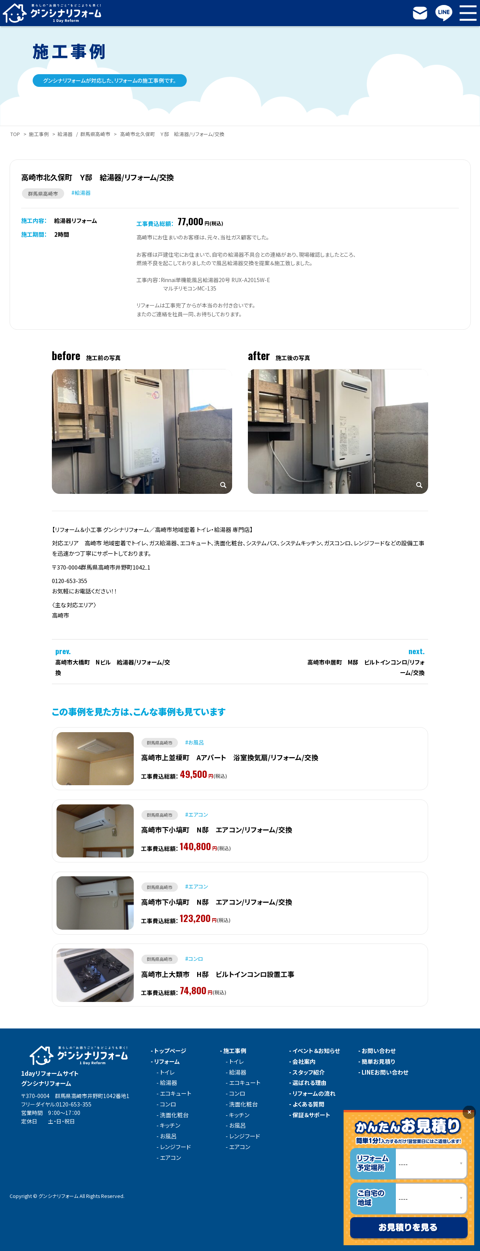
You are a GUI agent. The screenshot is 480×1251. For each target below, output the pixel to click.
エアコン (170, 1157)
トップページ (170, 1051)
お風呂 (168, 1136)
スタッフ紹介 (308, 1072)
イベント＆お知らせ (316, 1051)
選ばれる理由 (309, 1083)
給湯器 (65, 134)
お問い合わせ (379, 1051)
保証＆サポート (311, 1115)
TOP (15, 134)
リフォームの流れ (314, 1093)
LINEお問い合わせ (385, 1072)
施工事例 (39, 134)
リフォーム (167, 1061)
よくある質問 (308, 1104)
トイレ (167, 1072)
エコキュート (175, 1093)
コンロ (168, 1104)
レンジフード (175, 1147)
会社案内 (304, 1061)
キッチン (170, 1125)
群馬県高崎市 (95, 134)
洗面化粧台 (174, 1115)
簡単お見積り (378, 1061)
